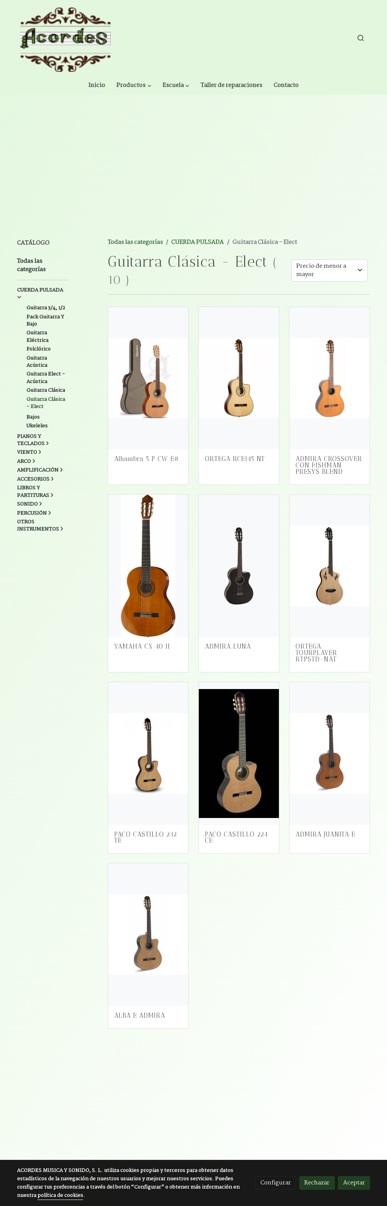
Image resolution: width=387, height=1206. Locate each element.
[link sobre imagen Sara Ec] (148, 925)
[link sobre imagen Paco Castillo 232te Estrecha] (148, 743)
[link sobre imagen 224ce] (239, 743)
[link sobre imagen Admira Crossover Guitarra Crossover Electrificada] (329, 368)
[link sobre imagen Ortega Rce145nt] (239, 368)
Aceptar (354, 1182)
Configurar (275, 1182)
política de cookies (60, 1196)
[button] (190, 38)
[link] (65, 38)
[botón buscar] (360, 38)
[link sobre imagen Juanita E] (329, 743)
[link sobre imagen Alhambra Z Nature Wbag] (148, 368)
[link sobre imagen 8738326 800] (148, 556)
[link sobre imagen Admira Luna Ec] (239, 556)
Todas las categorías (135, 232)
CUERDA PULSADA (197, 232)
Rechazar (317, 1182)
